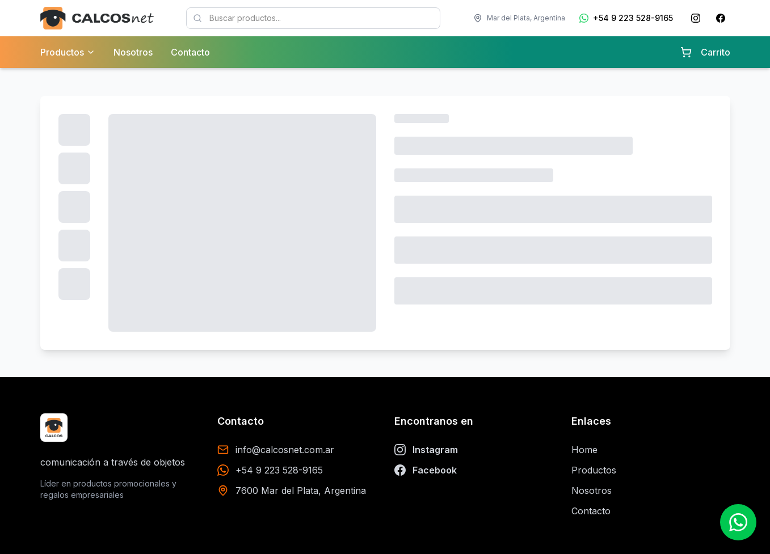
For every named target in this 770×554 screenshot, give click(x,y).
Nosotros (133, 52)
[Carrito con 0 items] (686, 52)
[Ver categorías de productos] (90, 52)
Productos (593, 470)
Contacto (190, 52)
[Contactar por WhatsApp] (738, 522)
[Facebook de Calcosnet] (721, 18)
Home (584, 449)
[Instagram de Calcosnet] (696, 18)
